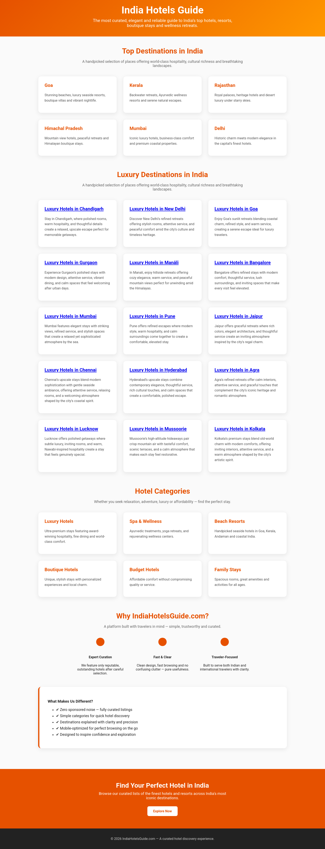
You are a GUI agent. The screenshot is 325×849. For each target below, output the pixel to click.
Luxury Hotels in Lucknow (71, 428)
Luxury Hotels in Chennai (71, 370)
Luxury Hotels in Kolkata (240, 428)
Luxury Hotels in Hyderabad (158, 370)
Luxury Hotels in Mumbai (71, 316)
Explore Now (162, 811)
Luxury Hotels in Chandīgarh (74, 208)
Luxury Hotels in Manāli (154, 262)
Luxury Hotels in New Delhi (158, 208)
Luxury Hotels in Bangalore (243, 262)
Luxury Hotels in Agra (237, 370)
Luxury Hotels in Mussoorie (158, 428)
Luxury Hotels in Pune (152, 316)
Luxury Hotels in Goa (236, 208)
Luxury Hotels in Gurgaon (71, 262)
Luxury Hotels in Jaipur (239, 316)
